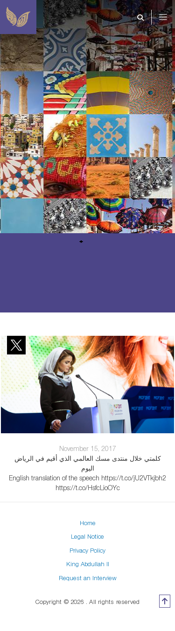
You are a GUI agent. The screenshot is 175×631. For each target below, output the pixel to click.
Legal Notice (87, 536)
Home (88, 523)
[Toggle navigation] (169, 17)
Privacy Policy (87, 550)
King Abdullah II (87, 564)
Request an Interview (88, 578)
